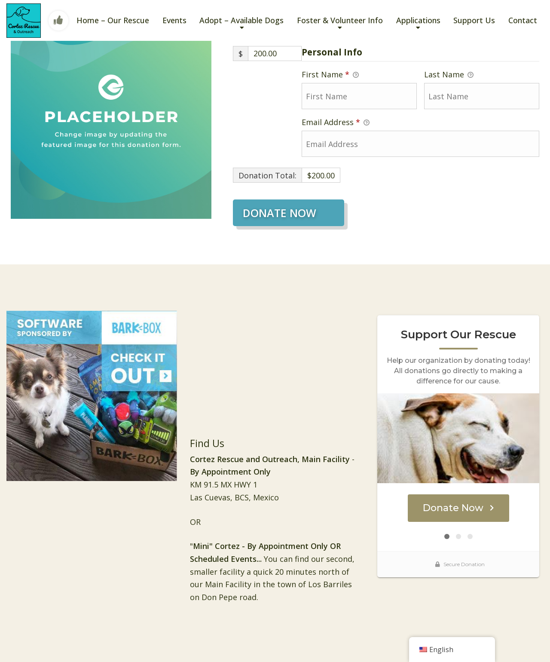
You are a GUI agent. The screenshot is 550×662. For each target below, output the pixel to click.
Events (174, 20)
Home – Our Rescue (112, 20)
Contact (522, 20)
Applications (418, 20)
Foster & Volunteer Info (340, 20)
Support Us (474, 20)
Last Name (449, 74)
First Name (330, 74)
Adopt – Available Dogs (241, 20)
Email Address (336, 122)
